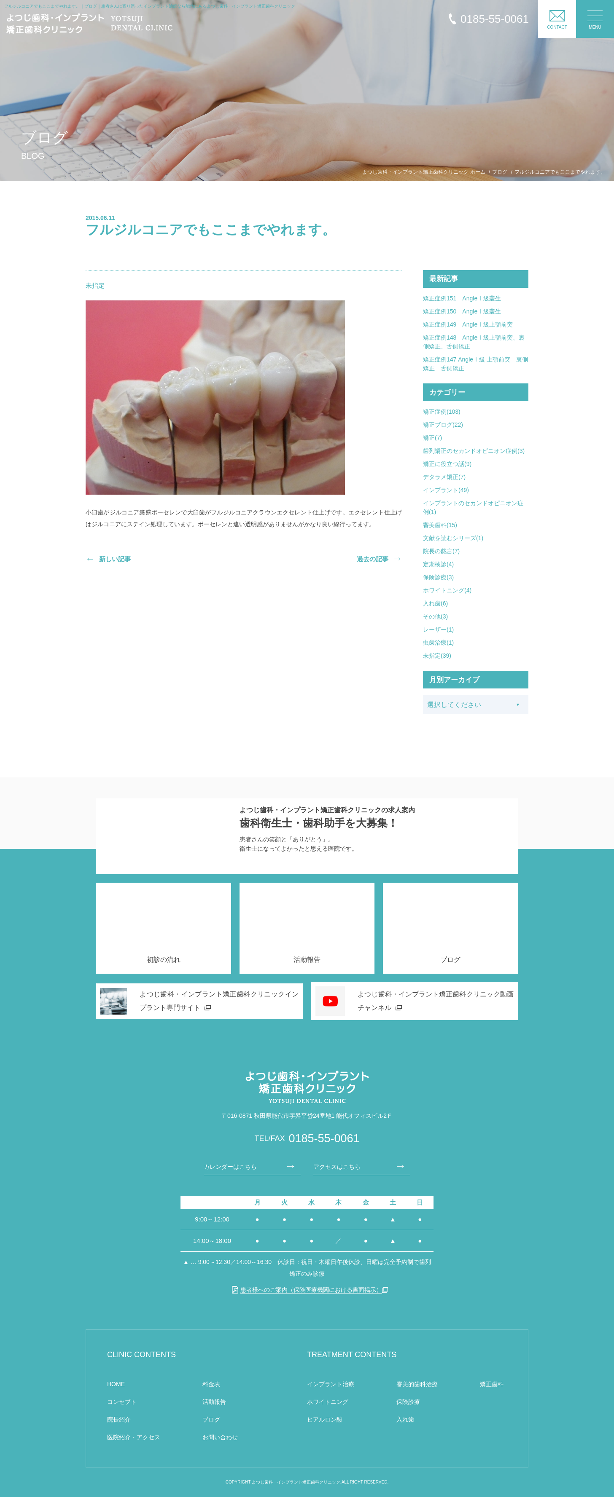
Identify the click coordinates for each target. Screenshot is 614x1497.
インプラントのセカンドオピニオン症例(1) (473, 507)
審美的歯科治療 (417, 1384)
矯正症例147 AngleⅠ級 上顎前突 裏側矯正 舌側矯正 (475, 364)
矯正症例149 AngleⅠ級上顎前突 (468, 324)
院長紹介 (119, 1419)
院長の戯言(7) (441, 551)
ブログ (211, 1419)
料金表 (211, 1384)
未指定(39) (437, 655)
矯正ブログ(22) (443, 424)
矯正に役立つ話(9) (447, 464)
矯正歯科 (492, 1384)
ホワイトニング (327, 1401)
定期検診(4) (438, 564)
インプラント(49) (446, 490)
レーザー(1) (438, 629)
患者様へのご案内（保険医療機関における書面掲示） (307, 1289)
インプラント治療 (330, 1384)
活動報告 (214, 1401)
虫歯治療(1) (438, 642)
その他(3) (435, 616)
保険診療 (408, 1401)
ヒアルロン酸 (324, 1419)
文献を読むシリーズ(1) (453, 538)
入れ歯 (405, 1419)
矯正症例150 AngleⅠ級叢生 (462, 311)
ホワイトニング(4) (447, 590)
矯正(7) (432, 437)
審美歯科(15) (440, 525)
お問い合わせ (220, 1437)
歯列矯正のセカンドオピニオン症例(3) (474, 450)
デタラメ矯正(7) (444, 477)
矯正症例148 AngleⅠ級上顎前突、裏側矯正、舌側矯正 (474, 342)
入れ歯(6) (435, 603)
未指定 (95, 285)
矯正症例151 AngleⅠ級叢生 (462, 298)
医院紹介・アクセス (133, 1437)
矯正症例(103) (441, 411)
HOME (116, 1384)
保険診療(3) (438, 577)
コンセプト (122, 1401)
